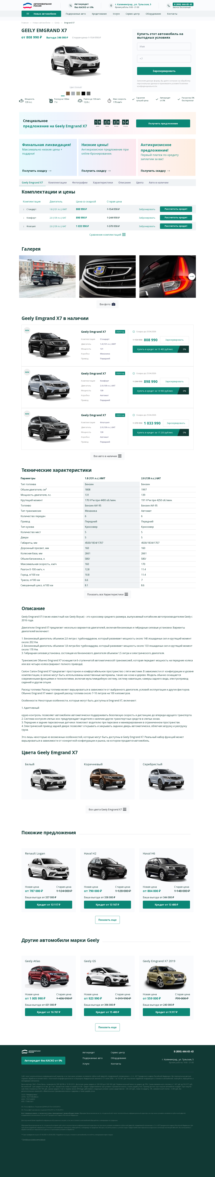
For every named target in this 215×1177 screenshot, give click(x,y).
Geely (57, 22)
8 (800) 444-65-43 (183, 4)
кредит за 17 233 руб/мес (163, 432)
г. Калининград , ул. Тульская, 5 (133, 4)
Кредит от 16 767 (48, 1012)
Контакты (172, 13)
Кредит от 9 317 (166, 1012)
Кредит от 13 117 (48, 904)
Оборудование (153, 13)
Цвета (139, 182)
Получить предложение (163, 123)
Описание (124, 182)
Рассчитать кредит (176, 208)
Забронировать (147, 209)
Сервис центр (133, 13)
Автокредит (88, 1052)
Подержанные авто (76, 13)
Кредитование (99, 13)
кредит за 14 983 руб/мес (163, 390)
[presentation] (23, 276)
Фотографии (79, 182)
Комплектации (57, 182)
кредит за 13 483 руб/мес (163, 349)
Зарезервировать (174, 339)
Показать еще (107, 920)
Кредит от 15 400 (107, 1012)
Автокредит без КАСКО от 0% (43, 1060)
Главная (25, 22)
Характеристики (103, 182)
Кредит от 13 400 (166, 904)
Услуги (116, 13)
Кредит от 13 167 (107, 904)
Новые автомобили (41, 22)
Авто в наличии (158, 182)
